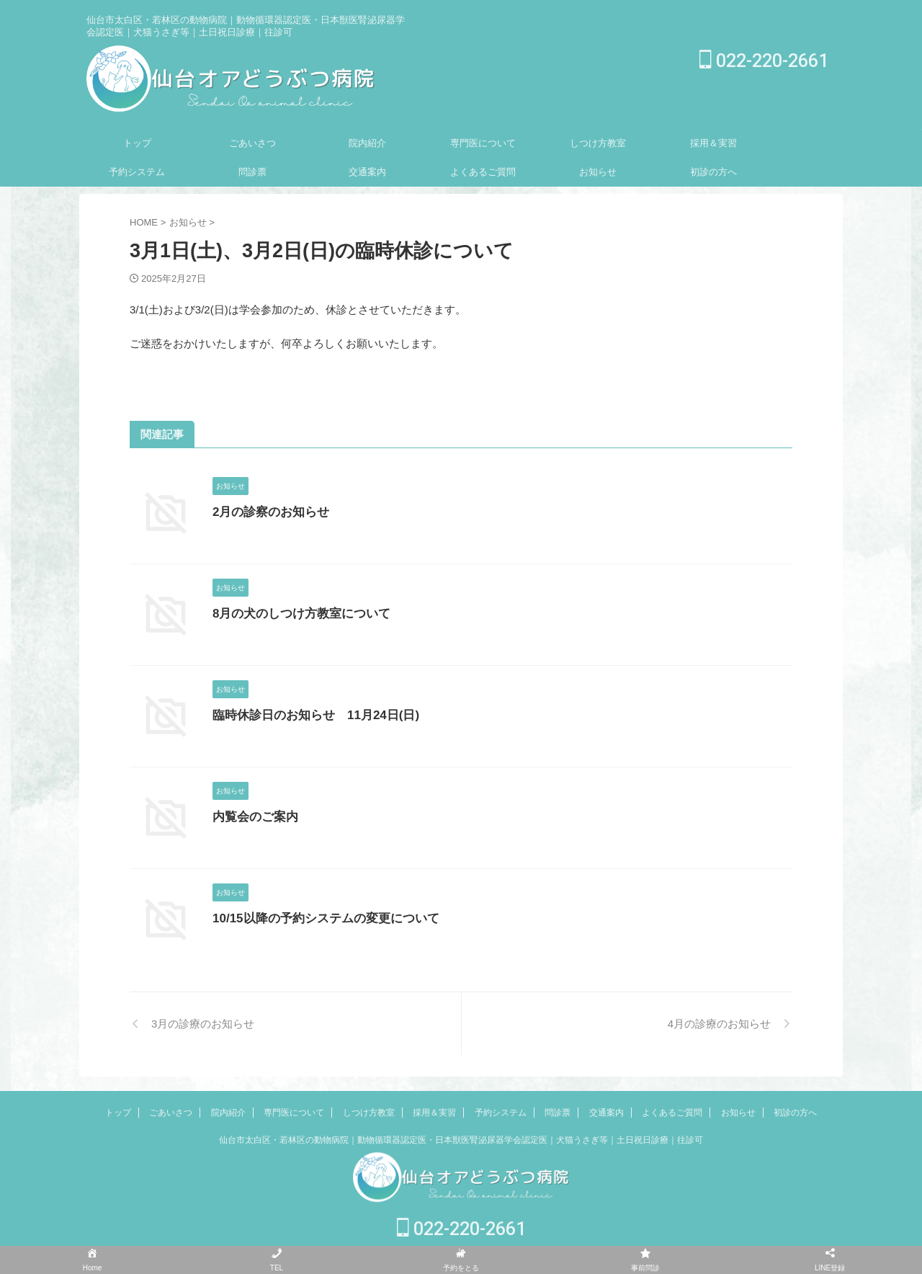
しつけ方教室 (598, 143)
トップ (137, 143)
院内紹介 (367, 143)
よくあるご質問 (483, 171)
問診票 (252, 171)
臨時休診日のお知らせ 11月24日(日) (309, 715)
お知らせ (598, 171)
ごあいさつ (252, 143)
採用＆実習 (713, 143)
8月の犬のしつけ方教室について (296, 613)
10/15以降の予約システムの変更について (319, 918)
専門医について (483, 143)
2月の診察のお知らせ (267, 512)
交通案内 (367, 171)
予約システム (137, 171)
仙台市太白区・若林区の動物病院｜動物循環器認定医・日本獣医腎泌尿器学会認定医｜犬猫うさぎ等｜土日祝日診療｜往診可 (461, 1140)
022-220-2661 (763, 60)
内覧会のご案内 (252, 817)
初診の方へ (713, 171)
